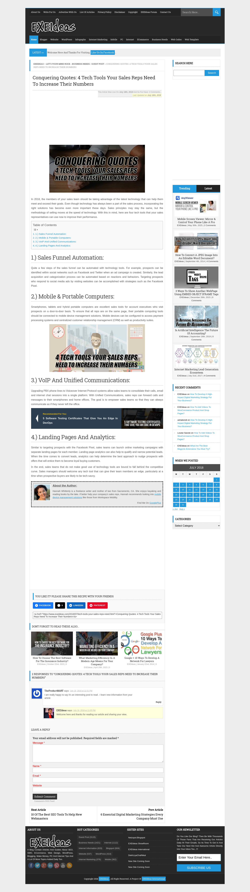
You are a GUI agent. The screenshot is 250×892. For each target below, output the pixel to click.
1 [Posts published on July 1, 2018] (216, 480)
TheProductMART (53, 690)
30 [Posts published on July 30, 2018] (176, 505)
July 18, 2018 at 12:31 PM (81, 691)
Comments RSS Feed (44, 801)
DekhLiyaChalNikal (137, 855)
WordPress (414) (103, 854)
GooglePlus (155, 503)
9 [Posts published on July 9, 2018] (176, 490)
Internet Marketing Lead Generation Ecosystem (196, 371)
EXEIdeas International (139, 849)
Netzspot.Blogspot (136, 837)
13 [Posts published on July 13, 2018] (203, 490)
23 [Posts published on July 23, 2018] (176, 500)
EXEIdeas (41, 664)
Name (37, 766)
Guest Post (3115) (87, 837)
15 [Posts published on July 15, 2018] (217, 490)
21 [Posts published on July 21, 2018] (210, 495)
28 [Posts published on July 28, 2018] (210, 500)
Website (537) (85, 854)
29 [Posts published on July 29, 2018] (217, 500)
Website (37, 785)
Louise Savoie (184, 433)
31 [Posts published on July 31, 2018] (183, 505)
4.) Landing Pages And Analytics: (53, 245)
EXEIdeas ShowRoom (138, 843)
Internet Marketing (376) (90, 859)
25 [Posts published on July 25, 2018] (190, 500)
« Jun (175, 509)
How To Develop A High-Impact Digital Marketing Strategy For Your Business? (194, 397)
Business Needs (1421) (89, 843)
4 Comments (212, 261)
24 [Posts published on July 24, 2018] (183, 500)
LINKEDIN (76, 605)
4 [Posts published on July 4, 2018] (189, 485)
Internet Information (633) (90, 848)
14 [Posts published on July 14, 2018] (210, 490)
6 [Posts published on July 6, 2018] (203, 485)
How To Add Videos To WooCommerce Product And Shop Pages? (194, 410)
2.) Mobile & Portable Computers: (53, 237)
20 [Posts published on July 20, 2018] (203, 495)
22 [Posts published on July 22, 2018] (217, 495)
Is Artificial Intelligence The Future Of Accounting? (196, 331)
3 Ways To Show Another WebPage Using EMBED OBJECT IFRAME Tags (196, 292)
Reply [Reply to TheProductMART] (158, 702)
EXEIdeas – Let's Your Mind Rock (51, 63)
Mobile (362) (110, 859)
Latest (208, 188)
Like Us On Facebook (102, 52)
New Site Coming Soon (139, 861)
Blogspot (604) (113, 848)
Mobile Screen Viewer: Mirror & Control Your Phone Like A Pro (196, 220)
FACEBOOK (43, 605)
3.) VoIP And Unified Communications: (55, 241)
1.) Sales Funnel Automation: (50, 234)
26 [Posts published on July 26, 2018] (196, 500)
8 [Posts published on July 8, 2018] (216, 485)
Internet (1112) (111, 843)
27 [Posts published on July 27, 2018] (203, 500)
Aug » (182, 509)
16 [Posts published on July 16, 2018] (176, 495)
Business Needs (81, 63)
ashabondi (182, 420)
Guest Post (98, 63)
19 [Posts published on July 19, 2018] (196, 495)
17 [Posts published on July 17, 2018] (183, 495)
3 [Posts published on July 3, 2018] (182, 485)
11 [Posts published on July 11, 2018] (190, 490)
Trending (184, 188)
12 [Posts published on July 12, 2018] (196, 490)
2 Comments (210, 225)
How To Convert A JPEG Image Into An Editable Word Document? (196, 256)
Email (37, 775)
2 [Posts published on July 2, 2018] (176, 485)
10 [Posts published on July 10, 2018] (183, 490)
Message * (39, 742)
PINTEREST (97, 605)
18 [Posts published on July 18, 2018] (190, 495)
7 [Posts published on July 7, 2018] (209, 485)
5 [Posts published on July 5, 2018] (196, 485)
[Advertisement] (97, 119)
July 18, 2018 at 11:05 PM (84, 710)
